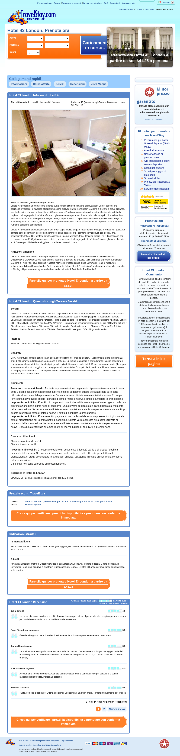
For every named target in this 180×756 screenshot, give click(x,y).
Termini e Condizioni (154, 119)
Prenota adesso (44, 3)
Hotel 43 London (25, 745)
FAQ (106, 3)
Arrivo (12, 38)
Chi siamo (23, 741)
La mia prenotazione (92, 3)
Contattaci (115, 3)
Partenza (14, 45)
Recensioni (77, 83)
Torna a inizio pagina (154, 361)
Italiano (164, 2)
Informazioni (19, 83)
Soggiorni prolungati (72, 3)
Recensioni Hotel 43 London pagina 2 (47, 745)
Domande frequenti (50, 741)
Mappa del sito (128, 3)
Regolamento (67, 741)
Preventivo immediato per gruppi (153, 256)
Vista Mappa (99, 83)
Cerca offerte (41, 83)
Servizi (60, 83)
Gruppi (57, 3)
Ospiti (12, 52)
